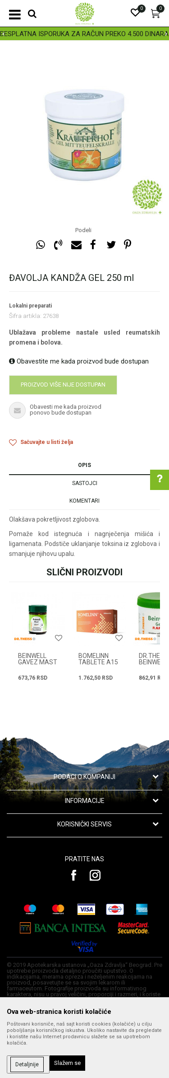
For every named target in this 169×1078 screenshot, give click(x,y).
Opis (84, 465)
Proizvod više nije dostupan (63, 384)
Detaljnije (27, 1064)
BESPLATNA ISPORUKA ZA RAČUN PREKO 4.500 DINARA (84, 34)
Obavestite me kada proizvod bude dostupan (79, 361)
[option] (84, 34)
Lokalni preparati (30, 306)
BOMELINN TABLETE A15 (98, 659)
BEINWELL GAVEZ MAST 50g (37, 662)
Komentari (84, 501)
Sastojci (84, 483)
